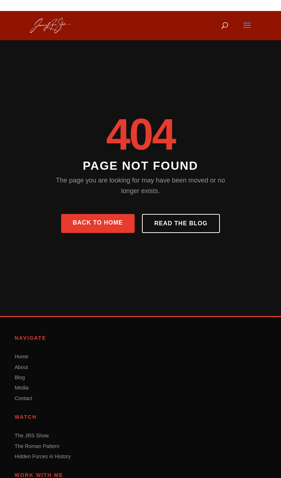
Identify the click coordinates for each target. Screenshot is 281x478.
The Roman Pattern (37, 446)
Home (21, 357)
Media (22, 388)
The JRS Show (32, 436)
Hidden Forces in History (43, 456)
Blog (20, 377)
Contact (23, 398)
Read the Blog (180, 223)
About (21, 367)
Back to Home (98, 222)
